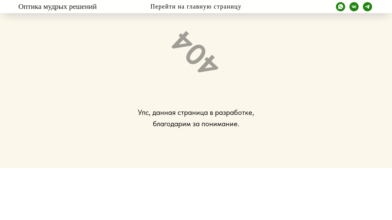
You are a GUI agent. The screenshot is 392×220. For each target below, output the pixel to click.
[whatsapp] (340, 6)
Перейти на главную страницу (195, 6)
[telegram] (367, 6)
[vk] (354, 6)
